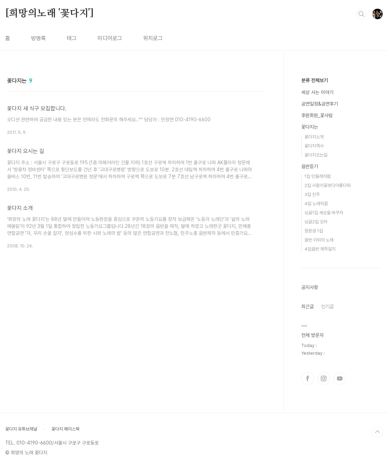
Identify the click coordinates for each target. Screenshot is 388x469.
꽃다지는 (309, 127)
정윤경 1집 (313, 230)
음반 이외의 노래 (318, 240)
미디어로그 (110, 38)
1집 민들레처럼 (317, 176)
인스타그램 (323, 378)
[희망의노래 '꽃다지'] (49, 14)
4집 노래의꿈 (316, 203)
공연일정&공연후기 (319, 104)
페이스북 (307, 378)
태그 (72, 38)
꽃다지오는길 (315, 155)
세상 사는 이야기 (317, 92)
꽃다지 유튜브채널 (21, 429)
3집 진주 (312, 194)
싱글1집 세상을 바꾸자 (323, 212)
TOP (377, 432)
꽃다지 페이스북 (65, 429)
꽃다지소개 (314, 136)
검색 (361, 14)
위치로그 (153, 38)
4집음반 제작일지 (320, 249)
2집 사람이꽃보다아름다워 (327, 185)
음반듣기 (309, 166)
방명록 (38, 38)
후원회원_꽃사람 (317, 115)
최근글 (307, 306)
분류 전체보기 (314, 80)
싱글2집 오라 (315, 221)
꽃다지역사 (314, 146)
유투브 (339, 378)
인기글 (327, 306)
